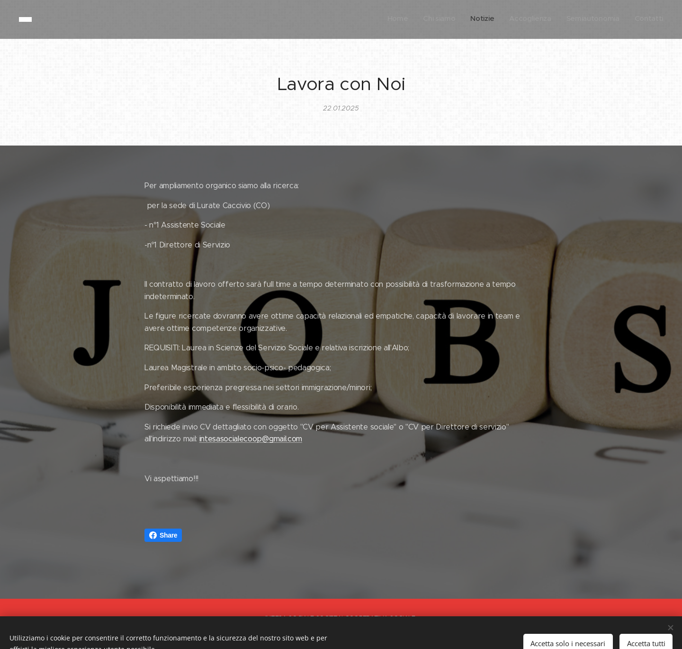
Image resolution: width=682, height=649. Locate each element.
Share (163, 535)
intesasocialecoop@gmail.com (250, 438)
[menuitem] (590, 19)
